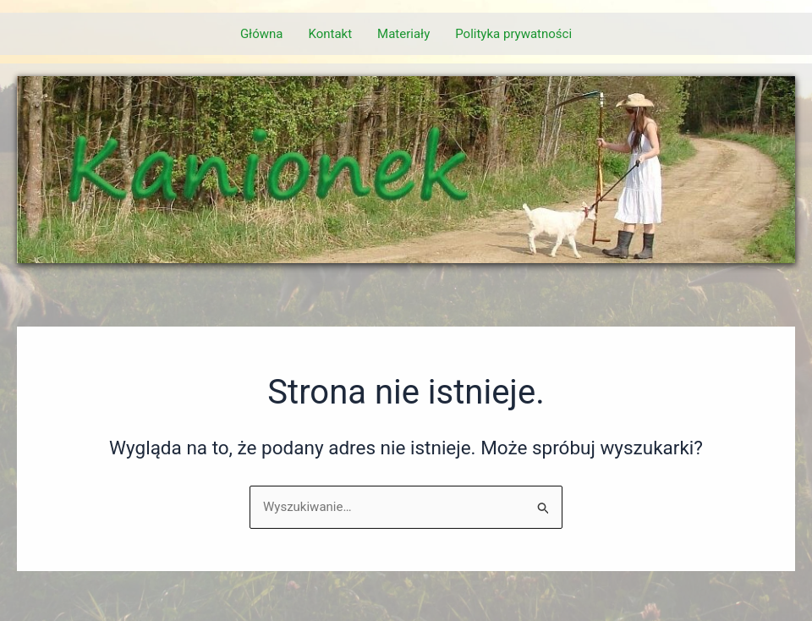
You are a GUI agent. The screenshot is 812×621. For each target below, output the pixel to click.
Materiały (403, 33)
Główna (261, 33)
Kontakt (330, 33)
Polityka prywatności (513, 33)
